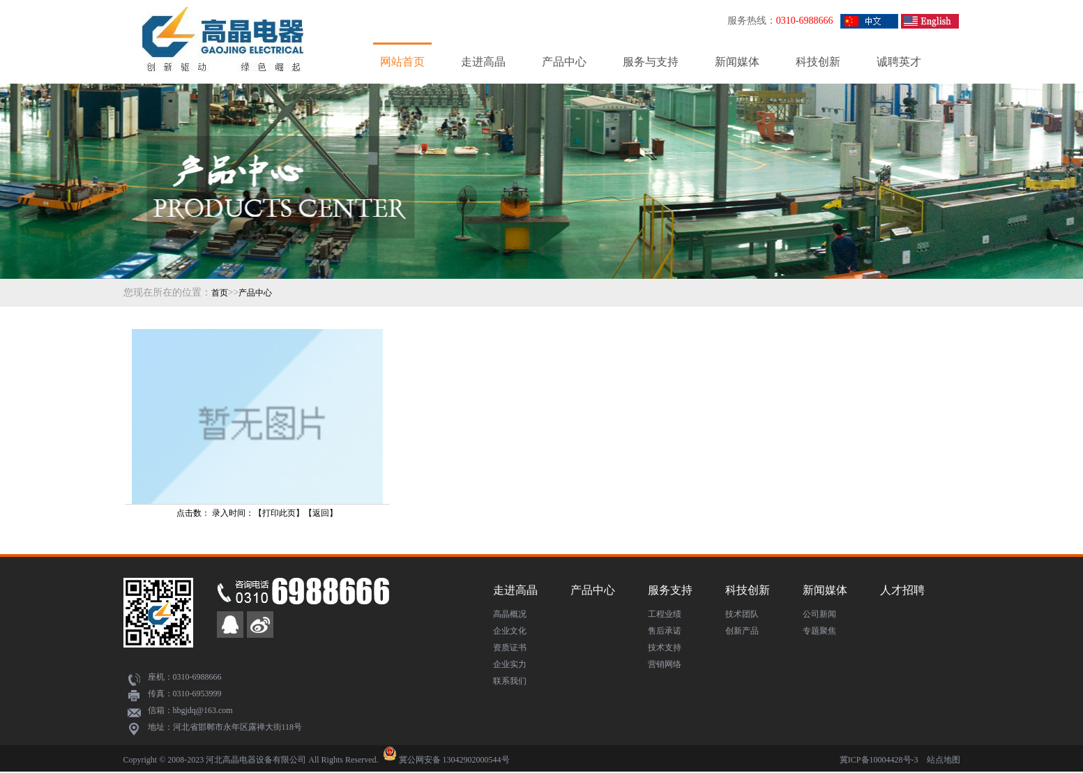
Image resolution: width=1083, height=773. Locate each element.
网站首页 (402, 62)
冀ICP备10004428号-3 (879, 760)
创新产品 (742, 631)
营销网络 (664, 664)
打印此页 (279, 513)
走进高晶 (483, 62)
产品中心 (564, 62)
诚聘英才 (899, 62)
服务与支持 (651, 62)
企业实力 (510, 664)
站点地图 (943, 760)
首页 (219, 293)
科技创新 (818, 62)
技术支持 (664, 647)
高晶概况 (510, 614)
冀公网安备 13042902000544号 (454, 760)
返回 (320, 513)
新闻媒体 (737, 62)
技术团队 (742, 614)
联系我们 (510, 681)
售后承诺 (664, 631)
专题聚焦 (819, 631)
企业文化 (510, 631)
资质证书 (510, 647)
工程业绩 (664, 614)
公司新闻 (819, 614)
